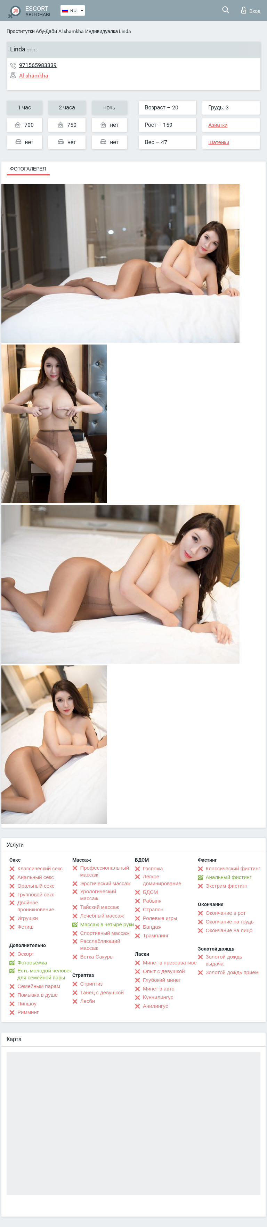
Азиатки (217, 125)
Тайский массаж (99, 907)
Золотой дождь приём (232, 972)
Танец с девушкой (102, 992)
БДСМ (150, 892)
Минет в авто (159, 989)
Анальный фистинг (229, 877)
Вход (250, 10)
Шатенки (218, 142)
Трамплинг (156, 935)
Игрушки (27, 918)
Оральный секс (35, 886)
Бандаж (152, 927)
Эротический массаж (105, 883)
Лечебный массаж (102, 916)
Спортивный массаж (105, 933)
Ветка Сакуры (97, 957)
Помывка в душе (37, 995)
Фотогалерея (28, 169)
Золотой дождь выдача (224, 960)
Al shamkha (71, 31)
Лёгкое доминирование (162, 880)
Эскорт (25, 954)
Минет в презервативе (170, 963)
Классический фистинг (233, 868)
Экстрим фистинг (227, 886)
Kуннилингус (158, 997)
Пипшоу (27, 1004)
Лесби (87, 1001)
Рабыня (152, 901)
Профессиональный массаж (104, 871)
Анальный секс (35, 877)
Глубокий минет (162, 980)
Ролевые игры (160, 918)
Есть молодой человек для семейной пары (44, 974)
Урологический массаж (98, 895)
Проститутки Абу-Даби (32, 31)
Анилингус (155, 1006)
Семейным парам (38, 986)
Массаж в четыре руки (107, 924)
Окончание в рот (226, 913)
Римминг (28, 1012)
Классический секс (40, 868)
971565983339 (38, 65)
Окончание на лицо (229, 930)
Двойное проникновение (35, 906)
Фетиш (25, 927)
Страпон (153, 909)
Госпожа (153, 868)
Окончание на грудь (230, 922)
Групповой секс (35, 895)
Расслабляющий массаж (100, 944)
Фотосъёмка (32, 963)
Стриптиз (91, 984)
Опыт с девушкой (164, 971)
